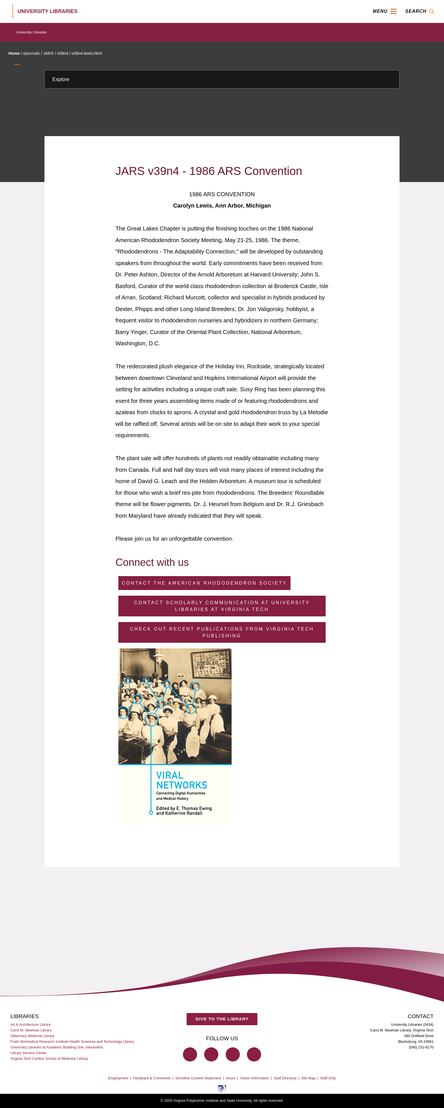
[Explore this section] (222, 79)
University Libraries (31, 32)
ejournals (31, 53)
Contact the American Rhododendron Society (204, 583)
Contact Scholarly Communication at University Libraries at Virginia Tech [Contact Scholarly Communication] (222, 606)
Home (14, 53)
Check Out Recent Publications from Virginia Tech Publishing (222, 632)
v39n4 (62, 53)
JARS (48, 53)
